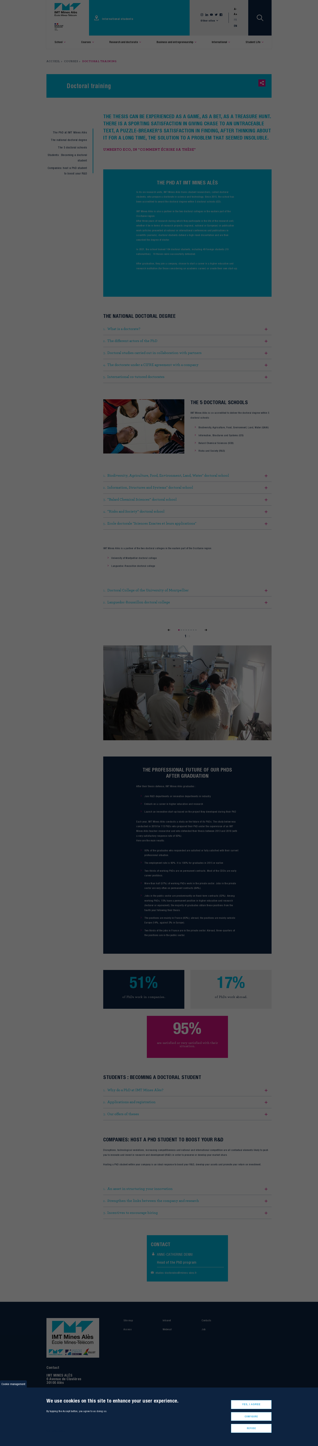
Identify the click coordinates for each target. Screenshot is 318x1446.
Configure (251, 1416)
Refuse (251, 1428)
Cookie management (13, 1384)
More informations (55, 1430)
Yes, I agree (251, 1404)
